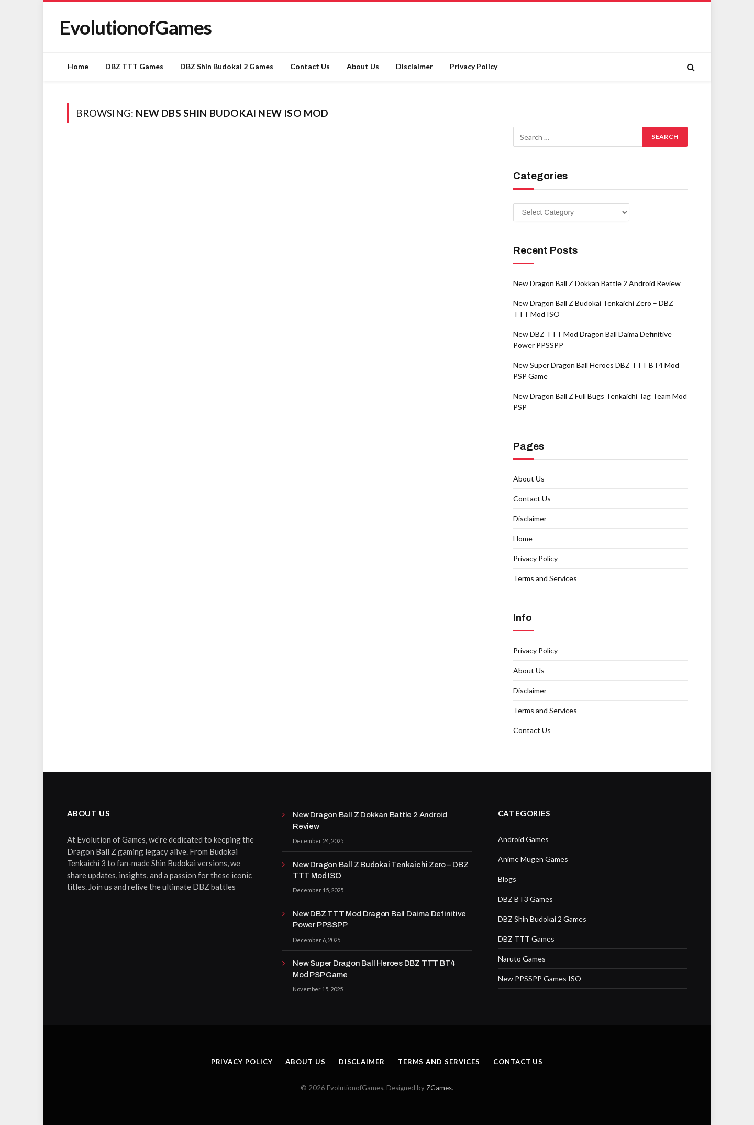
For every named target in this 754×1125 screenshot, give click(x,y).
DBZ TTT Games (134, 66)
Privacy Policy (473, 66)
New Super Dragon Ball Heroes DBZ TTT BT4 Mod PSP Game (374, 968)
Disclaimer (414, 66)
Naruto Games (522, 958)
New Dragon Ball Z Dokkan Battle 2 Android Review (597, 283)
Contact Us (310, 66)
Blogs (507, 879)
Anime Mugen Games (533, 859)
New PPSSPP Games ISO (539, 978)
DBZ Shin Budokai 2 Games (226, 66)
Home (78, 66)
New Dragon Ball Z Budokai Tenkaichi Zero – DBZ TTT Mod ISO (381, 870)
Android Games (523, 839)
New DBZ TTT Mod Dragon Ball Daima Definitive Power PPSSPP (379, 919)
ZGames (439, 1088)
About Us (363, 66)
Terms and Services (545, 578)
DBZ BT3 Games (525, 898)
